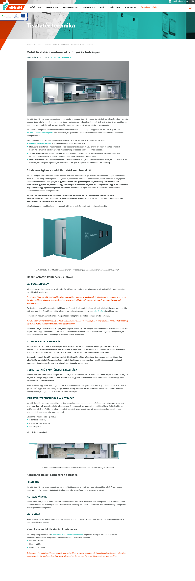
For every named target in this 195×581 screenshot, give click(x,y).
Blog (40, 45)
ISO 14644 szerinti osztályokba (40, 133)
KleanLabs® (33, 553)
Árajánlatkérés (149, 9)
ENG (192, 2)
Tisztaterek (52, 9)
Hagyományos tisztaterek (40, 144)
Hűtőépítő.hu (13, 7)
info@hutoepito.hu (180, 2)
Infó (102, 9)
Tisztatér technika (50, 45)
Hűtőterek (35, 9)
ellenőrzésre (99, 311)
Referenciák (88, 9)
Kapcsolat (130, 9)
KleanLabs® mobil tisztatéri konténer (67, 535)
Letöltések (114, 9)
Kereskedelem (70, 9)
